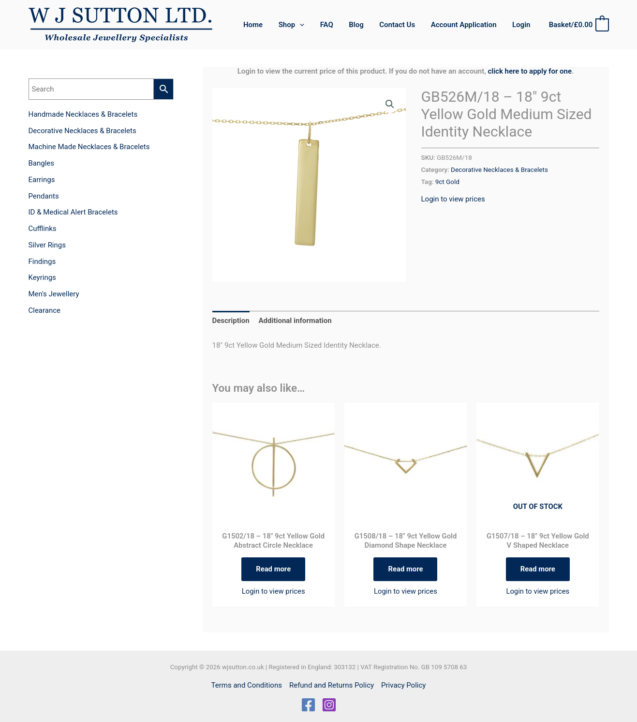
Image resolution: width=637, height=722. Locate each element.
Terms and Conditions (246, 685)
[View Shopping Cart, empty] (578, 25)
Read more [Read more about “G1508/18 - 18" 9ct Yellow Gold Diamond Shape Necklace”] (405, 569)
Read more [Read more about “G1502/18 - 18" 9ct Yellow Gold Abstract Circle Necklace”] (273, 569)
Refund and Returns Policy (331, 685)
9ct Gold (447, 181)
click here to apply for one (530, 71)
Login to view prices (453, 199)
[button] (298, 24)
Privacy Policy (403, 685)
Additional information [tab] (294, 320)
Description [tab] (231, 320)
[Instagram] (329, 704)
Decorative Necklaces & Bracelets (499, 169)
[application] (306, 24)
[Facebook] (308, 704)
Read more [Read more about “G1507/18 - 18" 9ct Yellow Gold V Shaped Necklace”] (537, 569)
